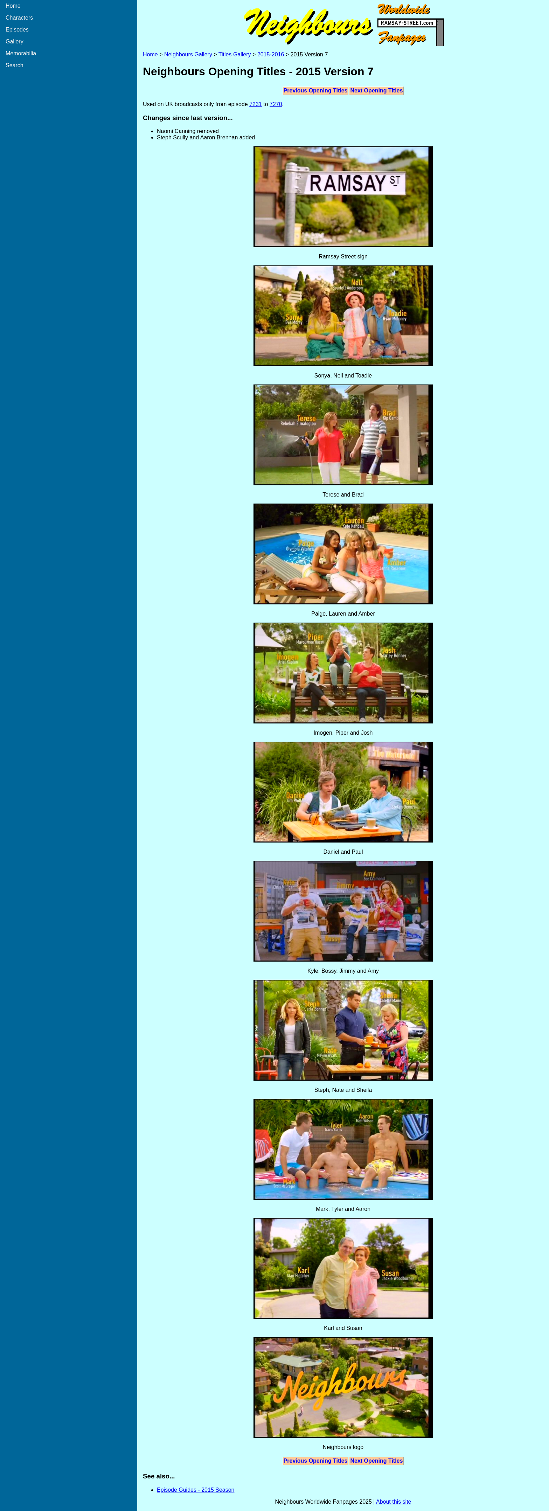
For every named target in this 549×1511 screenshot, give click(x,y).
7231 (255, 104)
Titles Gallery (234, 54)
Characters (19, 18)
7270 (276, 104)
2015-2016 (270, 54)
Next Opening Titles (376, 90)
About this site (393, 1502)
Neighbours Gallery (188, 54)
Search (14, 65)
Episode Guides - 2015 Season (195, 1490)
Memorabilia (21, 53)
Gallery (14, 41)
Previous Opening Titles (316, 90)
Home (13, 6)
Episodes (17, 30)
